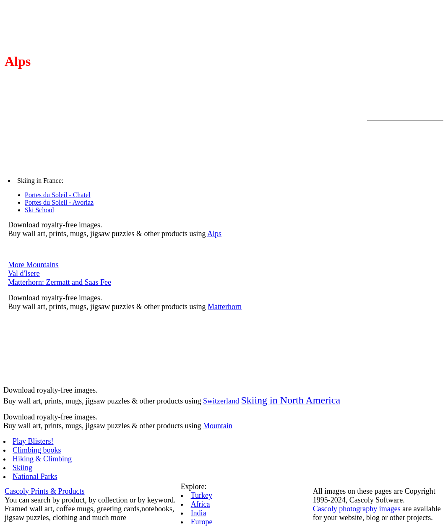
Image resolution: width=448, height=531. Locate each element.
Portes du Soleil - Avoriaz (59, 202)
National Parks (35, 476)
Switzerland (221, 401)
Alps (214, 233)
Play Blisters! (33, 441)
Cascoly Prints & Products (45, 491)
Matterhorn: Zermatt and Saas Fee (59, 282)
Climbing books (37, 450)
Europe (202, 522)
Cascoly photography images (357, 509)
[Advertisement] (400, 250)
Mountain (217, 426)
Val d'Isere (24, 273)
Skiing (22, 467)
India (198, 513)
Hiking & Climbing (42, 459)
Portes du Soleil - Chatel (57, 194)
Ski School (39, 209)
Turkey (201, 495)
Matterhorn (225, 306)
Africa (200, 504)
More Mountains (33, 264)
